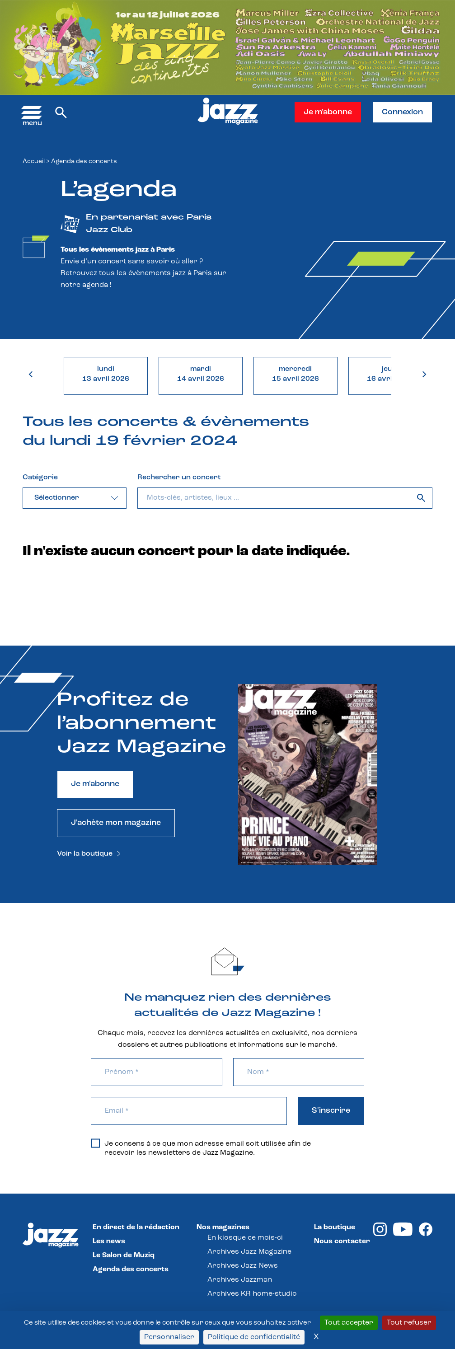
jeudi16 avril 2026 (390, 374)
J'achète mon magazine (116, 823)
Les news (109, 1241)
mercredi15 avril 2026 (295, 374)
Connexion (402, 112)
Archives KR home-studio (252, 1293)
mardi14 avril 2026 (200, 374)
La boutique (334, 1227)
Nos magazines (223, 1227)
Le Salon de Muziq (124, 1255)
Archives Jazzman (239, 1279)
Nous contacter (342, 1241)
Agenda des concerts (131, 1269)
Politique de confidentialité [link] (254, 1337)
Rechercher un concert (178, 477)
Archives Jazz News (242, 1265)
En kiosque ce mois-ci (245, 1237)
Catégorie (40, 477)
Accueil (34, 161)
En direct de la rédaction (136, 1227)
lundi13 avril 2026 (105, 374)
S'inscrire (331, 1110)
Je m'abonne (328, 112)
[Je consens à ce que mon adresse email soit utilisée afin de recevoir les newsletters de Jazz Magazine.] (95, 1143)
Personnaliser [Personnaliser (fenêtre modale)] (169, 1337)
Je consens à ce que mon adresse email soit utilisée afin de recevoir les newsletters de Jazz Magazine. (201, 1148)
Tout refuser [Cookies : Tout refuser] (409, 1322)
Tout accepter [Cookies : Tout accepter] (348, 1322)
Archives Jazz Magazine (249, 1251)
